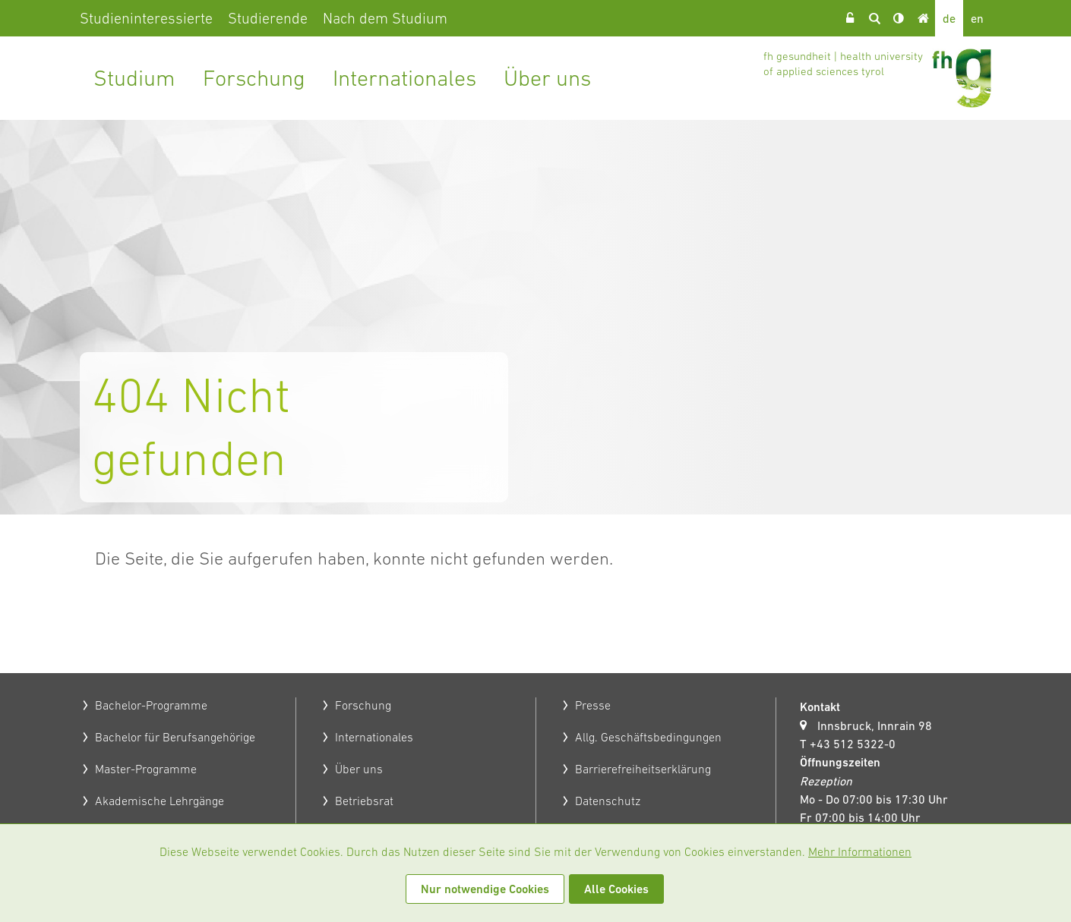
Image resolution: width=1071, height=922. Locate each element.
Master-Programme (146, 769)
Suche (874, 18)
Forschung (254, 77)
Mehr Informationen (859, 851)
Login (850, 18)
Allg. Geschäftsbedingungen (648, 737)
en (977, 18)
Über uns (547, 77)
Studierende (268, 18)
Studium (134, 77)
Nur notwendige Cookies (485, 889)
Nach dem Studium (385, 18)
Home (923, 18)
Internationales (404, 77)
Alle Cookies (616, 889)
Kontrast (898, 18)
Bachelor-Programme (151, 705)
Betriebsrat (364, 800)
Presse (593, 705)
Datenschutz (607, 800)
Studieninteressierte (146, 18)
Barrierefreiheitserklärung (643, 769)
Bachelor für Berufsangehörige (175, 737)
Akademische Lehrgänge (159, 800)
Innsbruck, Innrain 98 (874, 725)
